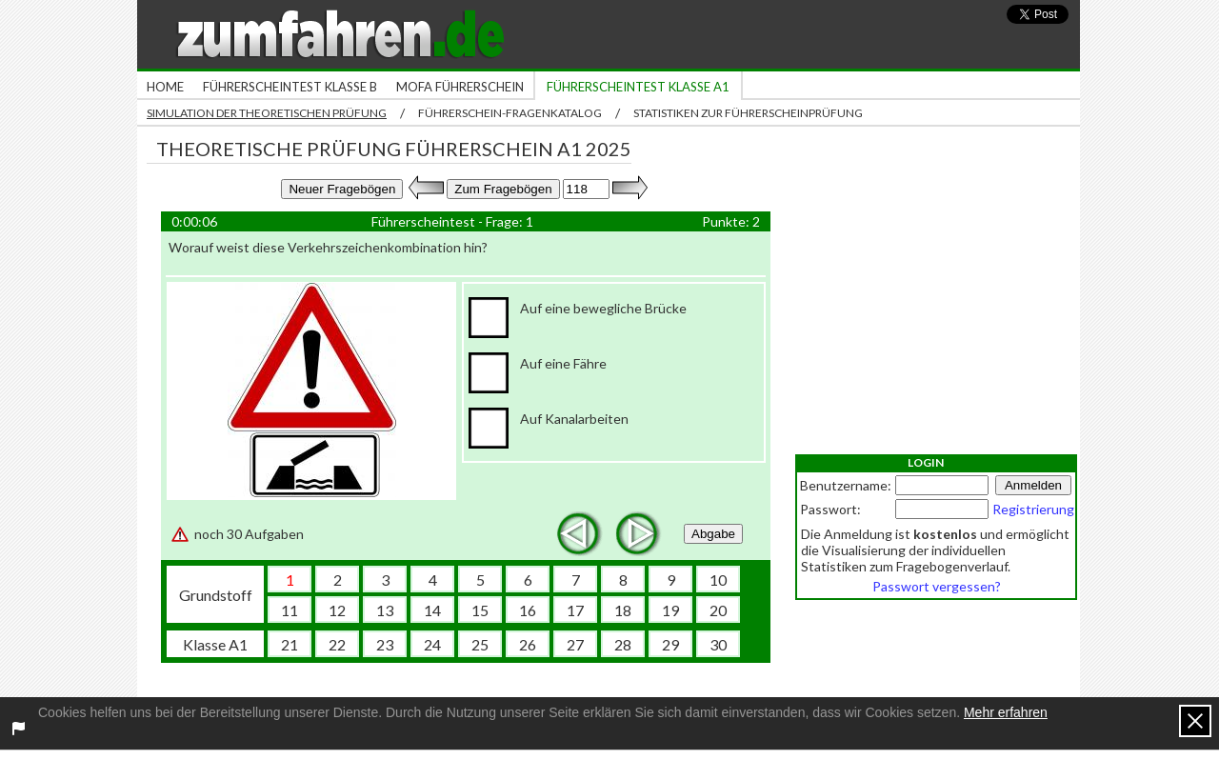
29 (670, 644)
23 (384, 644)
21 (289, 644)
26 (527, 644)
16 (527, 610)
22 (337, 644)
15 (480, 610)
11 (289, 610)
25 (480, 644)
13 (384, 610)
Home (165, 86)
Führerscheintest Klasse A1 (638, 86)
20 (718, 610)
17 (575, 610)
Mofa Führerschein (460, 86)
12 (337, 610)
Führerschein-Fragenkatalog (510, 113)
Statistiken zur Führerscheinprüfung (748, 113)
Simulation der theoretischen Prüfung (267, 113)
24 (432, 644)
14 (432, 610)
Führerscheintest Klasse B (290, 86)
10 (718, 579)
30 (718, 644)
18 (622, 610)
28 (622, 644)
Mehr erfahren (1006, 712)
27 (575, 644)
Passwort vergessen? (936, 586)
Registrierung (1033, 509)
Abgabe (713, 534)
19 (670, 610)
